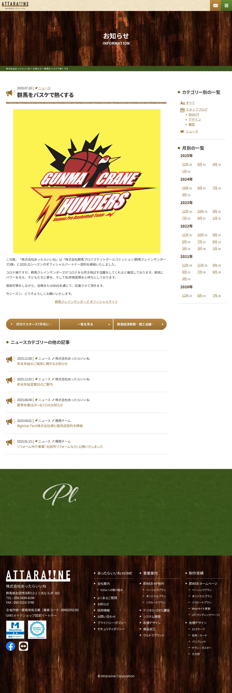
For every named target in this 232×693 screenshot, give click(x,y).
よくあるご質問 (107, 597)
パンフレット (199, 641)
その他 (196, 654)
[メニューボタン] (226, 5)
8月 (199, 164)
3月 (199, 248)
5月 (184, 248)
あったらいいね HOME (114, 573)
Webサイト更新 (201, 608)
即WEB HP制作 (153, 583)
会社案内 (103, 583)
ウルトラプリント (154, 635)
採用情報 (103, 610)
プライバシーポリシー (111, 622)
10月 (185, 187)
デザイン (195, 119)
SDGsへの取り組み (111, 590)
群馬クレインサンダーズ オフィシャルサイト (86, 301)
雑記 (192, 124)
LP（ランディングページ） (206, 615)
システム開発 (152, 616)
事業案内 (150, 573)
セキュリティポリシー (111, 629)
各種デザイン (152, 622)
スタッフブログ (197, 109)
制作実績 (196, 573)
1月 (184, 171)
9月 (199, 187)
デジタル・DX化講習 (156, 610)
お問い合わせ (106, 616)
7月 (215, 187)
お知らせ (103, 604)
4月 (215, 164)
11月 (185, 234)
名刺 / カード (199, 635)
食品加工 (149, 629)
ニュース (44, 88)
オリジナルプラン (156, 596)
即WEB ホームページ (203, 583)
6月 (215, 241)
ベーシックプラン (156, 590)
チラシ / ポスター (202, 648)
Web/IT (194, 114)
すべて (190, 102)
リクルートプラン (155, 602)
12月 (185, 164)
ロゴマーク (198, 629)
